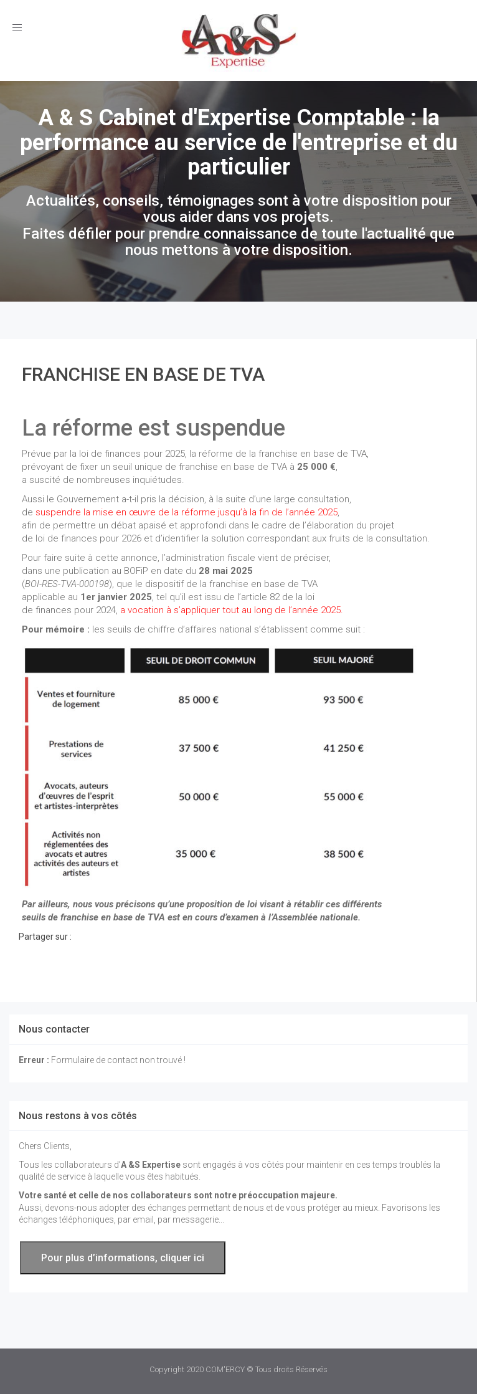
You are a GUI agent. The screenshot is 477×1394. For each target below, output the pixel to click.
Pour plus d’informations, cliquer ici (122, 1258)
